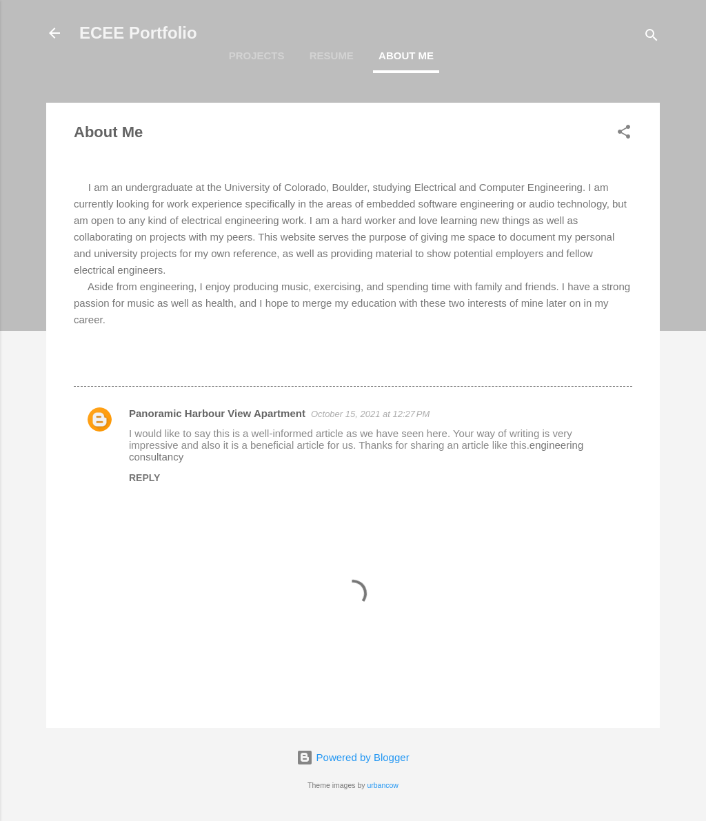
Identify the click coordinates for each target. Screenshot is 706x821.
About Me (406, 55)
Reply (144, 477)
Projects (257, 55)
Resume (332, 55)
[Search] (651, 38)
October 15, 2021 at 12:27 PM (370, 414)
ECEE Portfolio (138, 32)
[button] (624, 134)
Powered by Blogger (352, 757)
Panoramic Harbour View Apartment (217, 413)
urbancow (383, 785)
